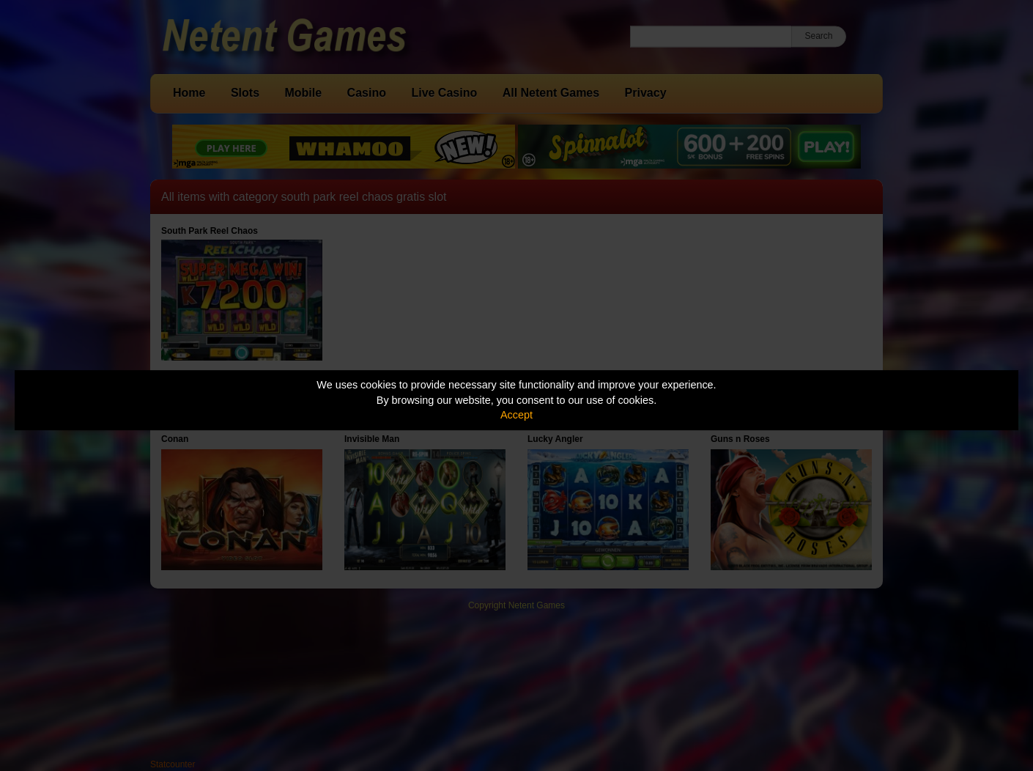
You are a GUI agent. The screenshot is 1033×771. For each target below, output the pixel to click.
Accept (516, 415)
